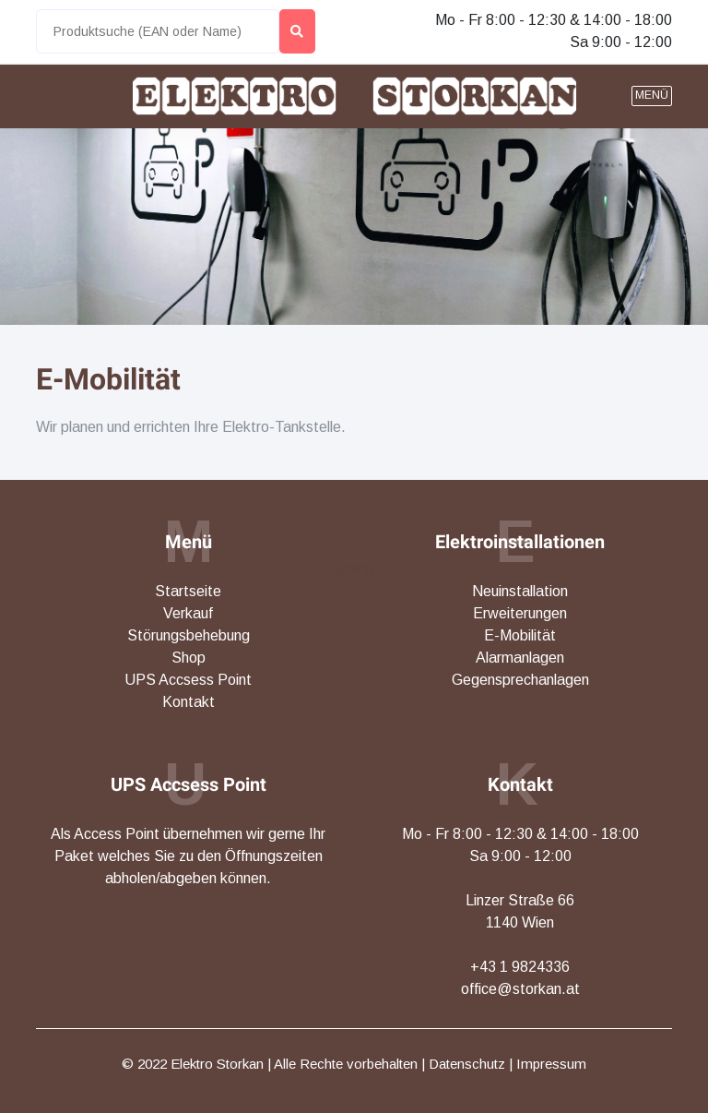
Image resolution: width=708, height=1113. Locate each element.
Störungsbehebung (188, 635)
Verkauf (188, 613)
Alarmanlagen (520, 657)
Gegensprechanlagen (520, 680)
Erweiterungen (520, 613)
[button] (651, 96)
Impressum (551, 1063)
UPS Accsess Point (188, 680)
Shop (188, 657)
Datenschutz (467, 1063)
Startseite (188, 591)
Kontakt (188, 702)
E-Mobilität (108, 379)
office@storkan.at (520, 989)
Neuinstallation (520, 591)
